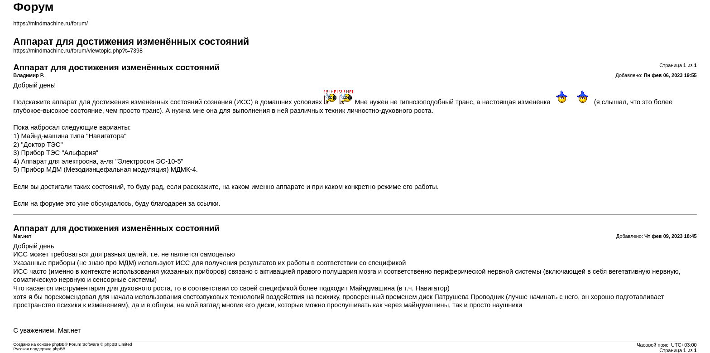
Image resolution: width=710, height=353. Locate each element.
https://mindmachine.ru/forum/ (50, 23)
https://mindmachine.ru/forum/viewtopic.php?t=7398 (78, 51)
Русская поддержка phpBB (39, 349)
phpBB (58, 344)
